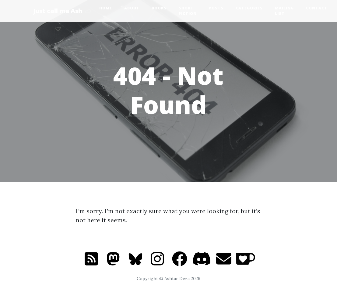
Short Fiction (188, 10)
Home (105, 8)
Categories (249, 8)
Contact (316, 8)
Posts (216, 8)
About (131, 8)
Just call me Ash (57, 11)
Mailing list (284, 10)
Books (159, 8)
